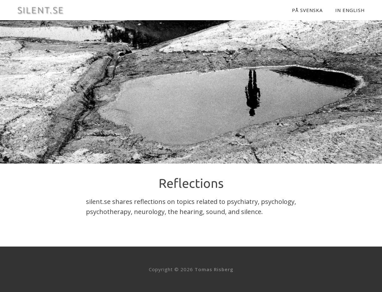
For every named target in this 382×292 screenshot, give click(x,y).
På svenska (307, 10)
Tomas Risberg (214, 269)
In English (350, 10)
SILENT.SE (40, 10)
